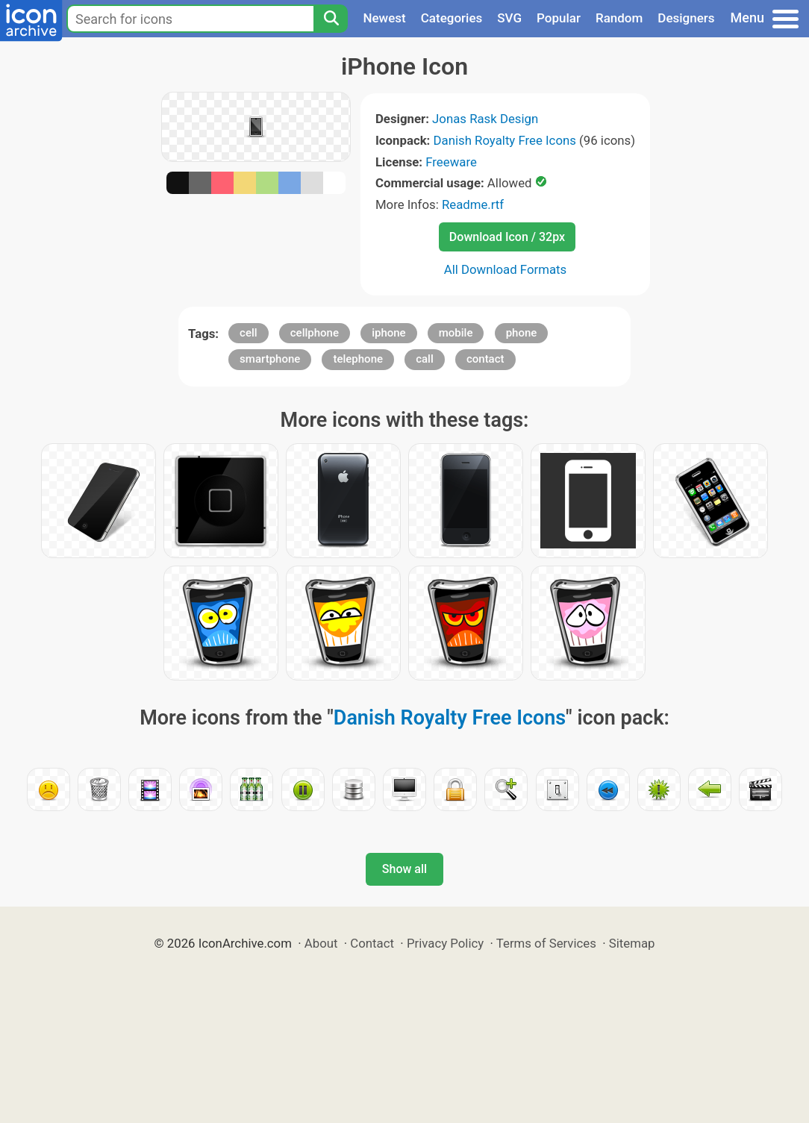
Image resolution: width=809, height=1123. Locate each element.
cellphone (314, 333)
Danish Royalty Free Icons (505, 140)
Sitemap (632, 943)
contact (485, 359)
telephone (358, 359)
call (425, 359)
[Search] (330, 18)
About (321, 943)
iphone (388, 333)
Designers (685, 17)
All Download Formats (505, 269)
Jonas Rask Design (485, 118)
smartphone (270, 359)
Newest (384, 17)
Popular (559, 17)
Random (619, 17)
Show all (404, 869)
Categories (452, 17)
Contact (372, 943)
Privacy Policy (445, 943)
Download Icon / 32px (507, 237)
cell (248, 333)
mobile (456, 333)
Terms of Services (546, 943)
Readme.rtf (473, 204)
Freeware (451, 161)
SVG (509, 17)
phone (521, 333)
